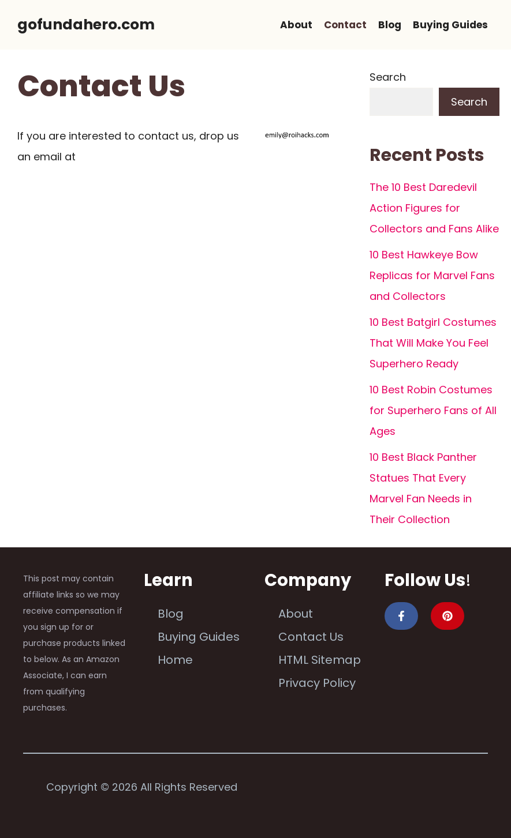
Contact (345, 25)
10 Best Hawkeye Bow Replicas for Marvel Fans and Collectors (432, 275)
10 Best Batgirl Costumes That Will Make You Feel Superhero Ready (433, 343)
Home (175, 660)
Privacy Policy (317, 683)
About (296, 25)
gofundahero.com (86, 24)
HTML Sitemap (319, 660)
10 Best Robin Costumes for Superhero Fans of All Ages (433, 410)
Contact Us (311, 637)
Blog (389, 25)
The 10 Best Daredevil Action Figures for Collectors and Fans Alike (434, 208)
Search (388, 77)
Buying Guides (450, 25)
